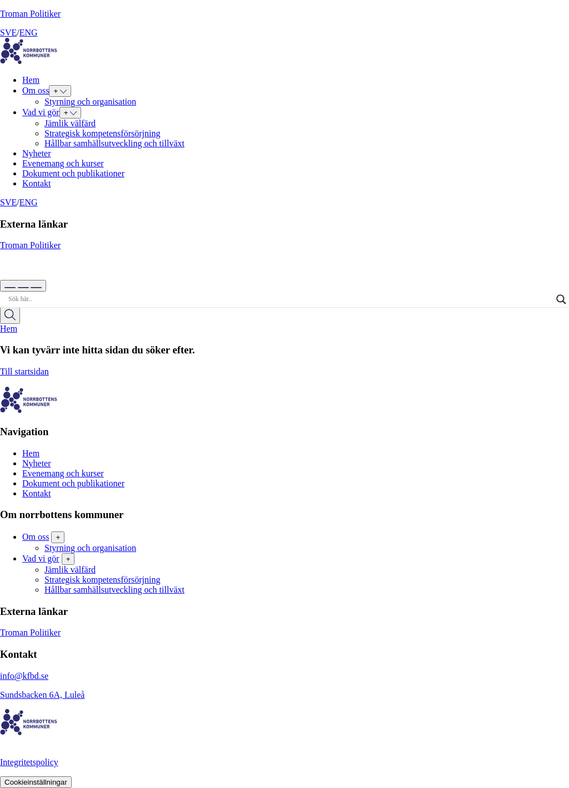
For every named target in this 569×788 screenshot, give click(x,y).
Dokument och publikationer (73, 173)
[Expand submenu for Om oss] (60, 91)
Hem (30, 80)
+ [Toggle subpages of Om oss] (58, 537)
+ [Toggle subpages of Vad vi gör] (68, 559)
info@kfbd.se (24, 676)
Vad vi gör (40, 112)
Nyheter (36, 153)
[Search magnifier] (561, 299)
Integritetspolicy (29, 762)
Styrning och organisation (90, 101)
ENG (28, 32)
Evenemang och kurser (63, 163)
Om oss (35, 90)
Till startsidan (284, 377)
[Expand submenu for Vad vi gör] (70, 113)
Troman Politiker (30, 13)
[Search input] (279, 299)
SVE (8, 32)
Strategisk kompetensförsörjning (102, 133)
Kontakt (36, 183)
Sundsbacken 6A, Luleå (42, 695)
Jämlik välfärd (70, 123)
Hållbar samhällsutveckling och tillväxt (114, 143)
